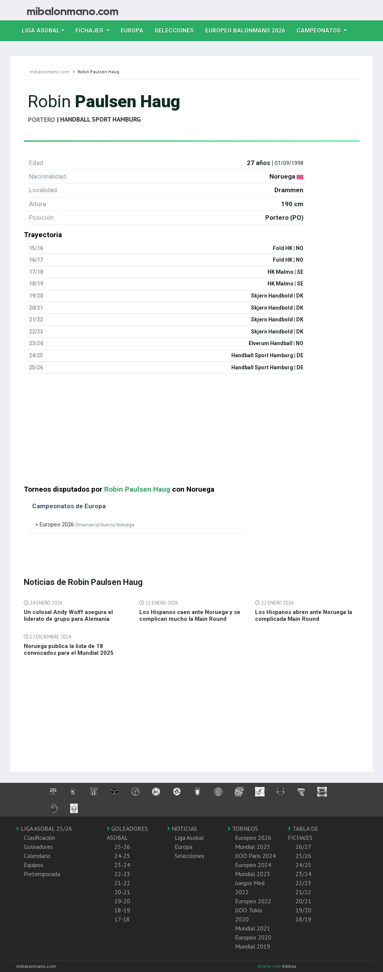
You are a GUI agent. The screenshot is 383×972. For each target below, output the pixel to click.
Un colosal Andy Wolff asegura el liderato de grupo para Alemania (68, 615)
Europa (135, 30)
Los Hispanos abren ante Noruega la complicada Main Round (303, 615)
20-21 (122, 892)
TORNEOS (243, 828)
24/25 (303, 865)
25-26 (122, 846)
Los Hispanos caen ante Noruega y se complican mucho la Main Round (189, 615)
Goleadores (38, 846)
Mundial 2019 (252, 946)
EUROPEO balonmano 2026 (248, 30)
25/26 (303, 855)
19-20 (122, 901)
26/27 (303, 846)
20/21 (303, 901)
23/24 (303, 874)
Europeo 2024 (253, 865)
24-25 (122, 855)
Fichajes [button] (90, 30)
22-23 (122, 874)
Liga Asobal (189, 837)
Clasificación (39, 837)
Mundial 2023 (252, 874)
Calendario (37, 855)
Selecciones (177, 30)
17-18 (122, 919)
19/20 (303, 910)
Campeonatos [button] (319, 30)
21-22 (122, 883)
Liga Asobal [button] (41, 30)
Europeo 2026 (253, 837)
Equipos (33, 865)
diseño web (269, 966)
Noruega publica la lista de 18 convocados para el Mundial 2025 (69, 649)
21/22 (303, 892)
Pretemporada (42, 874)
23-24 (122, 865)
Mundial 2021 (252, 928)
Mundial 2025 (252, 846)
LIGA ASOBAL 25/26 (44, 828)
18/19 (303, 919)
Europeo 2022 (253, 901)
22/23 (303, 883)
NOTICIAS (182, 828)
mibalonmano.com (49, 71)
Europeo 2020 (253, 937)
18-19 (122, 910)
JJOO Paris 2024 (255, 855)
